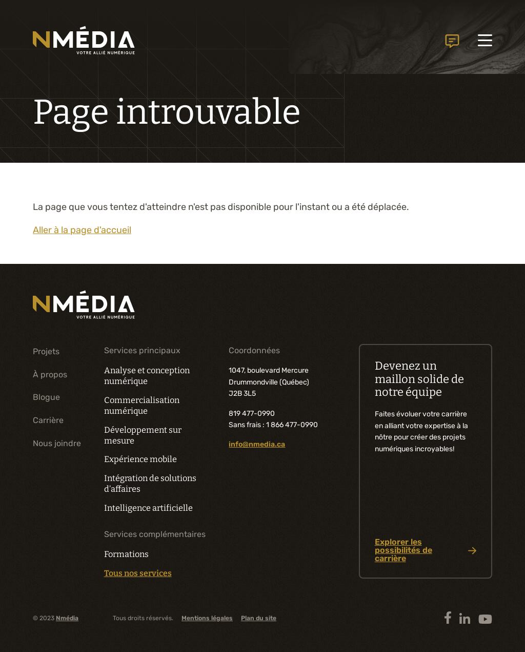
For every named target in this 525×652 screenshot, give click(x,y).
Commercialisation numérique (141, 405)
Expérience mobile (140, 459)
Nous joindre (452, 41)
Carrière (48, 420)
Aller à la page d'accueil (82, 230)
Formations (126, 554)
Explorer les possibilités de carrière (426, 550)
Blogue (46, 397)
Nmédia (67, 618)
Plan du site (258, 618)
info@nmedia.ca (257, 444)
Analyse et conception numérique (147, 376)
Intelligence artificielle (148, 508)
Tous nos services (138, 573)
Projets (46, 351)
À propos (50, 374)
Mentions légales (207, 618)
